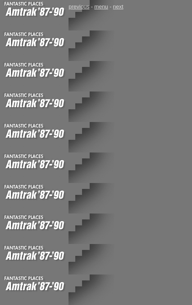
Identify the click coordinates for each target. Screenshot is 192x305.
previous (79, 6)
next (118, 6)
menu (101, 6)
